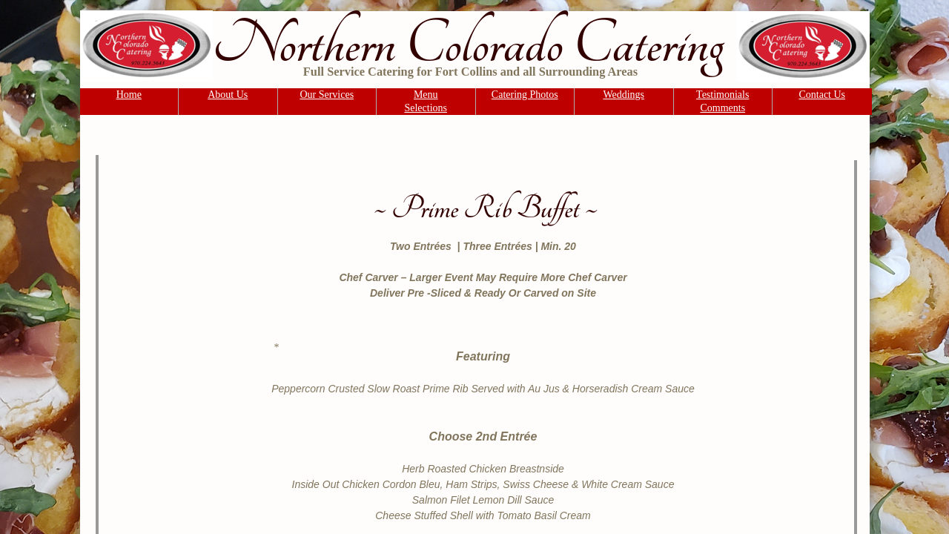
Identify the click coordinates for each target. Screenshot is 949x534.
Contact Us (821, 94)
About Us (228, 94)
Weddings (623, 94)
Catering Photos (525, 94)
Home (129, 94)
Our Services (327, 94)
